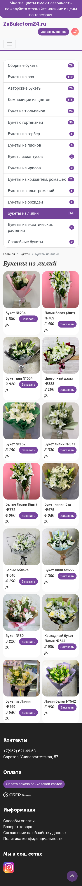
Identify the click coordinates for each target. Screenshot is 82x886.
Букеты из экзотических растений (41, 227)
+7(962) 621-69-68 (19, 751)
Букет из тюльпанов (41, 111)
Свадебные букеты (41, 241)
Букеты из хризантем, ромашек (41, 179)
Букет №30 (14, 635)
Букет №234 (15, 312)
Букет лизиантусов (41, 156)
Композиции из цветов (41, 99)
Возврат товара (17, 826)
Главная (9, 254)
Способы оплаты (19, 821)
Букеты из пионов (41, 145)
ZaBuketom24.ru (24, 24)
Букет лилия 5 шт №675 (58, 507)
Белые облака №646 (17, 573)
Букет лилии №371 (59, 444)
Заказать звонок (53, 32)
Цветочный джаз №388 (58, 381)
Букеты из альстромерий (41, 190)
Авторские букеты (41, 88)
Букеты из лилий (41, 213)
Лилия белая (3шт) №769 (59, 315)
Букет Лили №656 (59, 570)
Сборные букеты (41, 65)
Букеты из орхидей (41, 202)
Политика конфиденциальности (33, 838)
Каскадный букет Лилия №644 (58, 638)
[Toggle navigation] (9, 44)
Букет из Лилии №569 (18, 704)
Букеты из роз (41, 76)
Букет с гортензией (41, 122)
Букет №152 (15, 444)
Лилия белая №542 (60, 701)
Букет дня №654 (19, 378)
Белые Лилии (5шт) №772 (21, 507)
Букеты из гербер (41, 133)
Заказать (28, 319)
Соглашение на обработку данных (34, 832)
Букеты (25, 254)
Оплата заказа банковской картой (34, 784)
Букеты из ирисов (41, 168)
